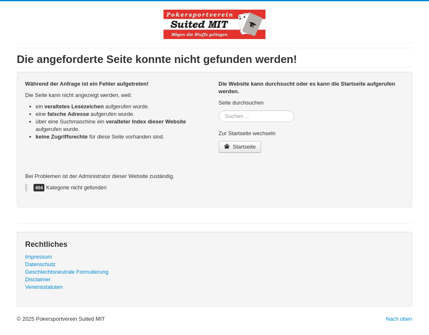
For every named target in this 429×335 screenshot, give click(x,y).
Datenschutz (40, 264)
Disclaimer (38, 279)
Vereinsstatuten (44, 287)
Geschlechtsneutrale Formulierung (67, 272)
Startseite (240, 147)
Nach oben (399, 319)
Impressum (38, 257)
